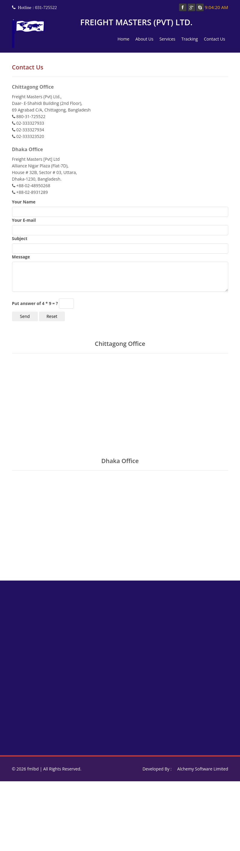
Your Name (23, 202)
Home (123, 39)
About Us (144, 39)
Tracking (189, 39)
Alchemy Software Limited (202, 769)
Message (21, 257)
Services (167, 39)
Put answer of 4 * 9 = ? (35, 303)
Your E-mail (24, 220)
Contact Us (214, 39)
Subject (20, 238)
